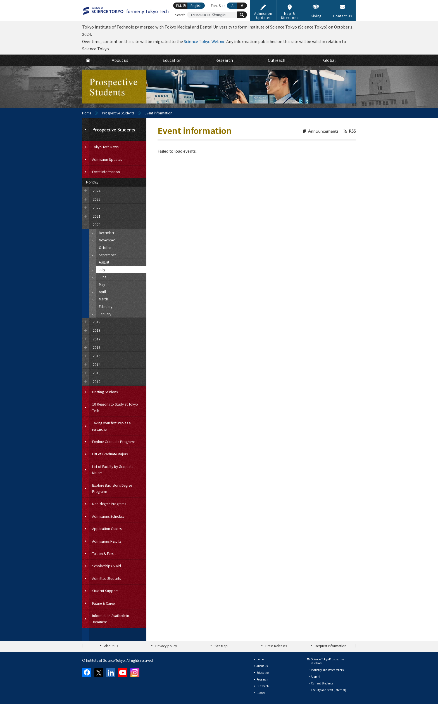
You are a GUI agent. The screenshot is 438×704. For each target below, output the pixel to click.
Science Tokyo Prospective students (327, 661)
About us (111, 645)
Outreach (262, 686)
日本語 (181, 5)
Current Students (322, 683)
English (196, 5)
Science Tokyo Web (202, 41)
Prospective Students (118, 112)
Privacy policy (166, 645)
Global (260, 693)
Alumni (315, 676)
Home (86, 112)
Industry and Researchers (327, 670)
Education (263, 672)
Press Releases (276, 645)
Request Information (330, 645)
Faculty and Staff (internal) (328, 690)
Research (262, 679)
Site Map (221, 645)
